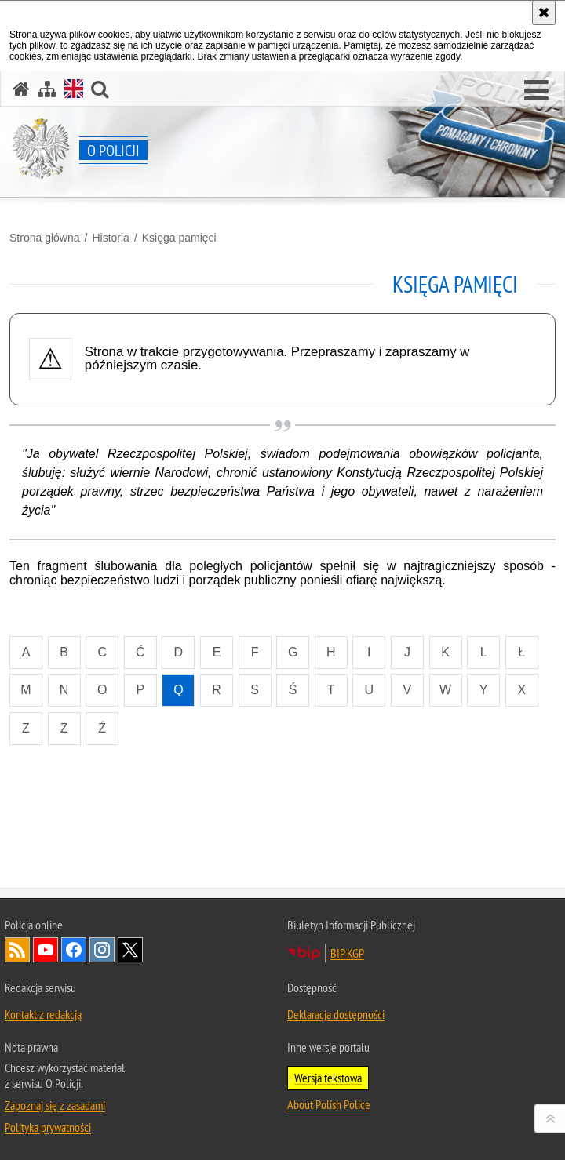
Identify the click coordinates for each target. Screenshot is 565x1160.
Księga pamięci (179, 237)
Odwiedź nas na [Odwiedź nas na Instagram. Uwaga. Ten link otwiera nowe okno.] (102, 949)
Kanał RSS (17, 949)
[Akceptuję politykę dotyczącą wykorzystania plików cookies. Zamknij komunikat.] (544, 12)
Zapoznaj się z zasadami (55, 1105)
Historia (110, 237)
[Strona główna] (21, 89)
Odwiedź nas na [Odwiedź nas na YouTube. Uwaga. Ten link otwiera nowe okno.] (45, 949)
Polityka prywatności (48, 1127)
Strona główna (44, 237)
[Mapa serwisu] (47, 89)
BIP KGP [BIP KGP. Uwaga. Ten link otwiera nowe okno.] (347, 953)
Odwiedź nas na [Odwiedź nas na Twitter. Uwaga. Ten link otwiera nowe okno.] (130, 949)
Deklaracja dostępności (336, 1014)
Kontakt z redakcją (43, 1014)
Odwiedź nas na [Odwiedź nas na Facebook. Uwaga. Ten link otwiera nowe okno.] (73, 949)
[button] (536, 91)
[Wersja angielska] (73, 88)
